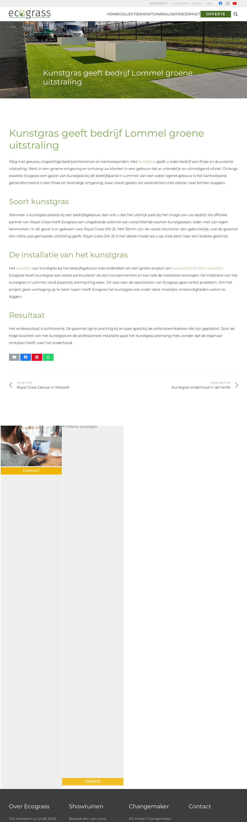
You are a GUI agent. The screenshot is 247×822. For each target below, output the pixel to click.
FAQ (209, 3)
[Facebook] (220, 3)
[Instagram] (227, 3)
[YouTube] (234, 3)
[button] (235, 14)
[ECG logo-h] (29, 14)
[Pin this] (37, 357)
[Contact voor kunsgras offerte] (31, 431)
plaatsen (23, 268)
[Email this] (14, 357)
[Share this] (25, 357)
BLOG (197, 3)
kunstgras (146, 161)
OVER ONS (180, 3)
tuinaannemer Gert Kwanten (197, 268)
